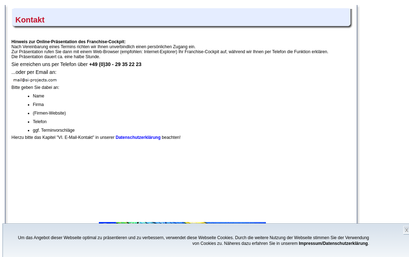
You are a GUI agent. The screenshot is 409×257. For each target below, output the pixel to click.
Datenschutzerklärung (138, 137)
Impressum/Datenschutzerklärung (333, 243)
